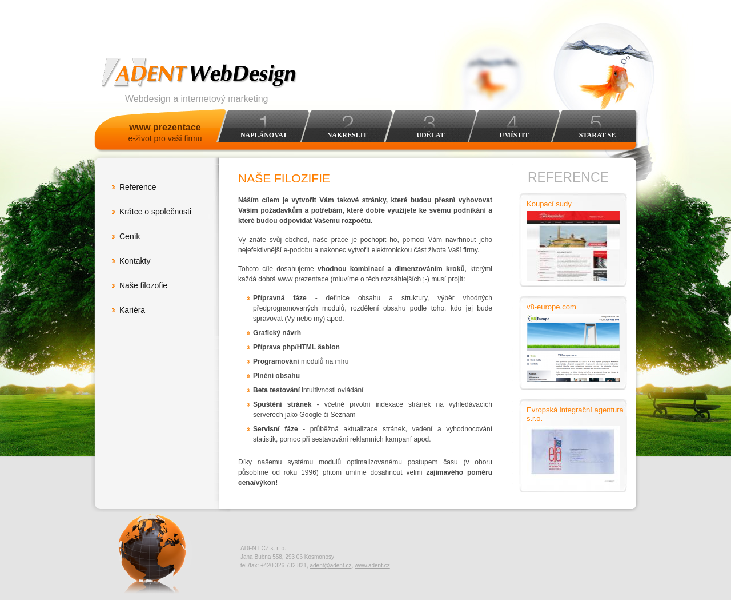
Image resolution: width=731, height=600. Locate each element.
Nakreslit (347, 135)
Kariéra (132, 310)
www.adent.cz (372, 565)
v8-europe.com (551, 307)
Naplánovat (263, 135)
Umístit (514, 135)
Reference (137, 187)
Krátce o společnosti (155, 211)
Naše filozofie (143, 285)
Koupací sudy (549, 204)
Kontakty (134, 260)
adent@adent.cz (330, 565)
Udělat (430, 135)
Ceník (129, 236)
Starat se (597, 135)
